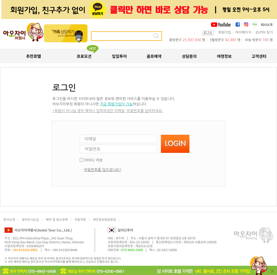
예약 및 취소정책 (57, 219)
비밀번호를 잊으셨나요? (102, 170)
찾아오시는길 (30, 219)
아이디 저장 (93, 160)
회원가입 (224, 32)
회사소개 (9, 219)
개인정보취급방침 (104, 219)
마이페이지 (243, 32)
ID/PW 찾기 (264, 32)
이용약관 (80, 219)
